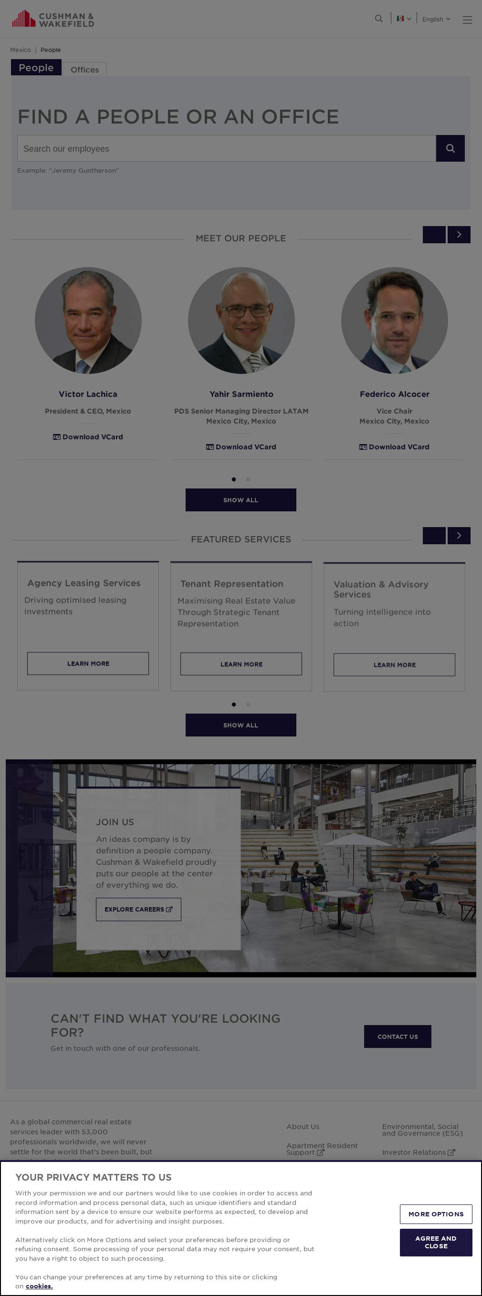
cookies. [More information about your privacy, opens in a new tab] (39, 1286)
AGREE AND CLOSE (436, 1242)
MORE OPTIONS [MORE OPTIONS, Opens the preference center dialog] (436, 1214)
